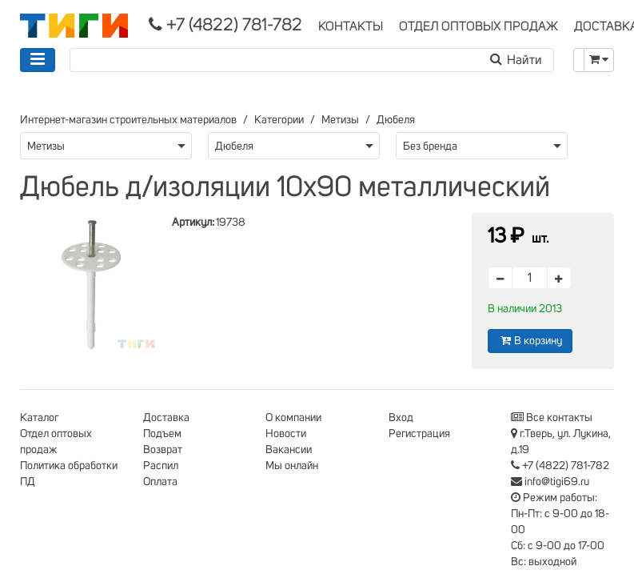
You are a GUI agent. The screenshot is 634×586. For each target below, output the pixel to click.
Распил (160, 466)
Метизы (340, 120)
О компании (293, 417)
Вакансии (288, 450)
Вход (401, 417)
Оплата (160, 482)
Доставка (166, 417)
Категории (279, 120)
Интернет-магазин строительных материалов (128, 120)
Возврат (162, 450)
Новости (285, 434)
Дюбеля (396, 120)
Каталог (39, 417)
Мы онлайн (291, 466)
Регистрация (419, 434)
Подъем (162, 434)
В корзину (530, 341)
